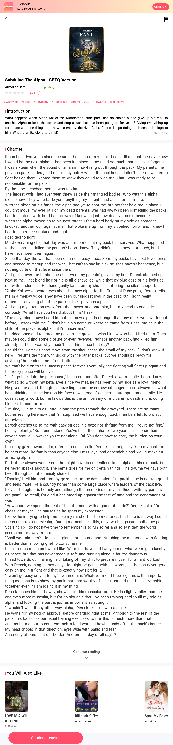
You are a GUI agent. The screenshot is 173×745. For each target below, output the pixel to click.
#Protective (116, 101)
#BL (87, 101)
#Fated (26, 101)
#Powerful (100, 101)
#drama (76, 101)
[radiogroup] (14, 92)
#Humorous (60, 101)
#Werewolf (11, 101)
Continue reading (45, 738)
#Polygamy (41, 101)
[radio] (7, 92)
